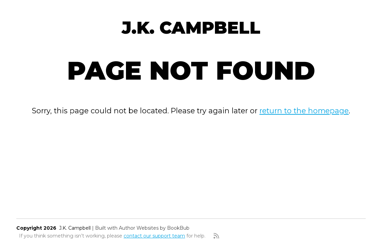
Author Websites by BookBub (154, 228)
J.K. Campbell (191, 27)
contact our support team (154, 236)
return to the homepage (304, 110)
